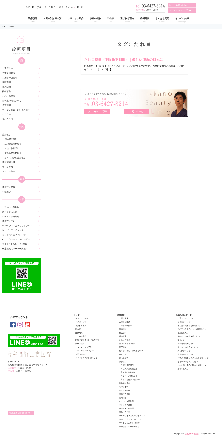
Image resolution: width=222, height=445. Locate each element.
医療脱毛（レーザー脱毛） (15, 248)
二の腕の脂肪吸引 (13, 144)
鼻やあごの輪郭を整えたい (189, 336)
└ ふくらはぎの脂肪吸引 (131, 380)
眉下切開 (6, 105)
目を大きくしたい (185, 322)
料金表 (78, 329)
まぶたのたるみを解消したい (189, 326)
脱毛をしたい (183, 369)
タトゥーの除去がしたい (188, 347)
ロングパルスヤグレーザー (15, 235)
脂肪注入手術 (8, 221)
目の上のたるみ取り (11, 100)
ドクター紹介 (80, 322)
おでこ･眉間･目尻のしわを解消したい (193, 358)
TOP (3, 26)
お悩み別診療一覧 (184, 315)
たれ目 (11, 26)
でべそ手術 (7, 167)
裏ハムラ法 (7, 119)
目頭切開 (6, 82)
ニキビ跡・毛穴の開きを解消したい (192, 365)
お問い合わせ (182, 5)
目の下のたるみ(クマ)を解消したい (192, 329)
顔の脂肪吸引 (11, 139)
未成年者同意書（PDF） (20, 413)
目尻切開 (6, 87)
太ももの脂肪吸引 (13, 153)
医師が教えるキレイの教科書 (87, 340)
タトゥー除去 (8, 171)
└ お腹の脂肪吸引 (128, 372)
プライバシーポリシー (84, 351)
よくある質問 (80, 336)
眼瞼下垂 (6, 91)
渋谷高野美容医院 (191, 434)
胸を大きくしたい (185, 351)
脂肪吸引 (6, 134)
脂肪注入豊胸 (8, 187)
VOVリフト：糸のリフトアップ (17, 225)
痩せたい (181, 340)
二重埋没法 (7, 68)
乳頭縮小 (6, 191)
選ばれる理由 (80, 326)
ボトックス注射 (9, 212)
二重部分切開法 (9, 77)
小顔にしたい (183, 333)
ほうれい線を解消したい (188, 362)
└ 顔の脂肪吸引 (127, 365)
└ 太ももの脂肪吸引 (129, 376)
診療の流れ (80, 343)
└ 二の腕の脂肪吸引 (129, 369)
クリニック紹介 (81, 318)
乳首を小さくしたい (186, 354)
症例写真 (79, 333)
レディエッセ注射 (10, 216)
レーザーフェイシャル (13, 230)
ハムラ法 (6, 114)
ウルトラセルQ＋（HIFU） (15, 244)
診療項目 (121, 315)
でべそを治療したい (186, 343)
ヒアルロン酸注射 (10, 207)
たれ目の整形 (8, 96)
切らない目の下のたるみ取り (16, 110)
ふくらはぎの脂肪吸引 (15, 157)
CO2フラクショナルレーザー (16, 239)
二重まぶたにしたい (186, 318)
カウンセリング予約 (182, 10)
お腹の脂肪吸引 (12, 148)
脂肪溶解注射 (8, 162)
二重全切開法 (8, 73)
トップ (76, 315)
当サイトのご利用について (86, 358)
